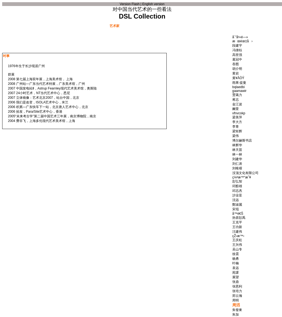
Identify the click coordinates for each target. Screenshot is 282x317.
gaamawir (239, 91)
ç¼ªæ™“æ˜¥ (241, 177)
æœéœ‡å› (242, 41)
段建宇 (237, 45)
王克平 (237, 222)
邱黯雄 (237, 186)
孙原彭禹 (238, 218)
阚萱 (235, 109)
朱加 (235, 314)
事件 (87, 26)
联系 (229, 26)
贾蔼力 (237, 95)
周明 (235, 300)
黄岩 (235, 73)
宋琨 (235, 209)
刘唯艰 (237, 168)
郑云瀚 (237, 296)
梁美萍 (237, 117)
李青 (235, 126)
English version (153, 4)
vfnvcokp (238, 113)
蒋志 (235, 99)
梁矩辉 (237, 131)
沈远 (235, 200)
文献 (54, 26)
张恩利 (237, 286)
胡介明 (237, 69)
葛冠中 (237, 59)
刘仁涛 (237, 164)
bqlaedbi (238, 87)
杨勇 (235, 259)
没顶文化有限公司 (245, 173)
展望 (235, 277)
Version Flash (130, 4)
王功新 (237, 227)
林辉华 (237, 145)
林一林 (237, 154)
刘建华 (237, 159)
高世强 (237, 55)
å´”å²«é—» (240, 37)
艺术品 (147, 26)
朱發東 (237, 310)
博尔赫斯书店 (242, 140)
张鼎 (235, 282)
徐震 (235, 254)
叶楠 (235, 263)
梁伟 (235, 136)
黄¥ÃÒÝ (238, 78)
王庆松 (237, 240)
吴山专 (237, 249)
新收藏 (188, 26)
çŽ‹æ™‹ (238, 236)
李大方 (237, 122)
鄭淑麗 (237, 205)
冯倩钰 (237, 50)
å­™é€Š (237, 214)
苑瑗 (235, 272)
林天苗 (237, 150)
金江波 (237, 104)
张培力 (237, 291)
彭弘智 (237, 181)
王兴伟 (237, 245)
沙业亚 (237, 195)
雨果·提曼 (239, 83)
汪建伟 (237, 232)
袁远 (235, 268)
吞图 (235, 64)
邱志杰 (237, 191)
